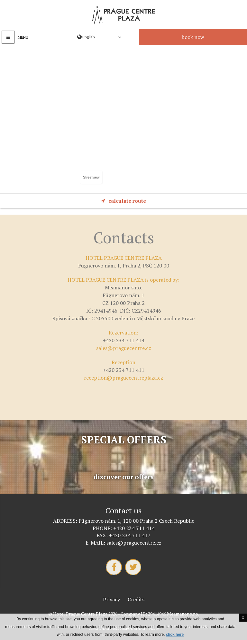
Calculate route (123, 200)
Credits (136, 599)
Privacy (111, 599)
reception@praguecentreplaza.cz (123, 377)
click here (175, 634)
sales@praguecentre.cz (123, 348)
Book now (193, 37)
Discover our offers (124, 477)
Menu (23, 37)
